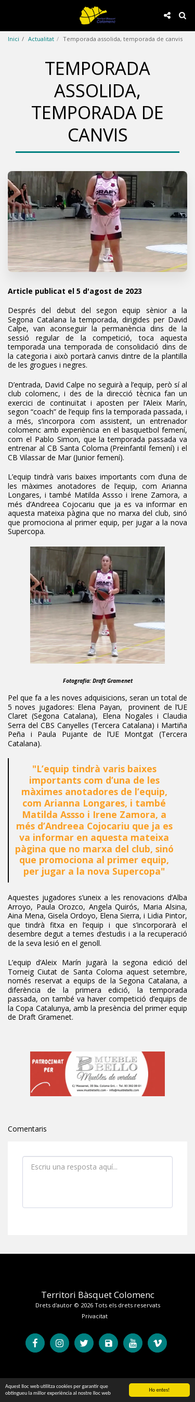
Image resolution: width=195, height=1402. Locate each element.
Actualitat (41, 39)
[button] (11, 14)
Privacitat (95, 1316)
